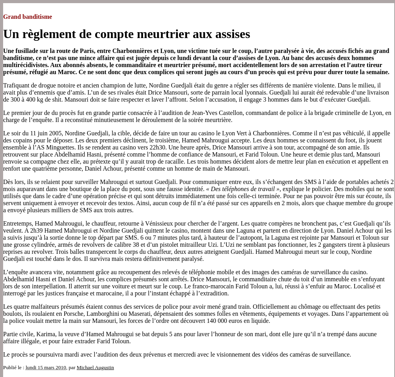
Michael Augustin (95, 367)
